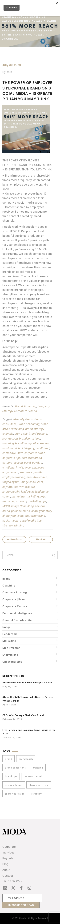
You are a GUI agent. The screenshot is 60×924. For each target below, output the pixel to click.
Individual (8, 852)
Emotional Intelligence (17, 613)
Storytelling (10, 654)
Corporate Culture (14, 606)
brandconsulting (29, 438)
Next (41, 539)
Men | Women (11, 647)
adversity (18, 419)
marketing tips (37, 501)
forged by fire (10, 482)
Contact (7, 875)
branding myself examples (32, 443)
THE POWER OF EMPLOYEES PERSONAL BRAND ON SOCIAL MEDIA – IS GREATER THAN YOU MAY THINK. (27, 91)
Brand (19, 406)
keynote (7, 486)
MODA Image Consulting (18, 506)
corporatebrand (32, 458)
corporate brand (34, 453)
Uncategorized (12, 661)
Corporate (9, 846)
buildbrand (42, 448)
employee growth (31, 472)
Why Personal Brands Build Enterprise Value (27, 682)
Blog (5, 864)
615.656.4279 (13, 881)
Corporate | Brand (25, 411)
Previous (14, 539)
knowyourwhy (11, 491)
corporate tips (11, 458)
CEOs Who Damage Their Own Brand (23, 715)
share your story (41, 511)
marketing (18, 496)
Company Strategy (15, 592)
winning (19, 525)
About (6, 870)
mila (9, 72)
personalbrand (20, 511)
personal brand (33, 776)
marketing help (35, 496)
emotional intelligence (16, 467)
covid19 (37, 462)
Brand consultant (15, 767)
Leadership (9, 634)
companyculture (12, 453)
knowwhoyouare (24, 486)
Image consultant (32, 482)
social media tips (31, 520)
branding (8, 443)
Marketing (9, 641)
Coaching (30, 406)
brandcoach (10, 438)
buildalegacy (26, 448)
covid (27, 462)
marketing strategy (14, 501)
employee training (13, 477)
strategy (7, 525)
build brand (9, 448)
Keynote (8, 858)
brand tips (21, 433)
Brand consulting (29, 424)
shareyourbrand (35, 515)
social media (10, 520)
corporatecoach (12, 462)
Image (6, 627)
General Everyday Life (17, 620)
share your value (13, 515)
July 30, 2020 (11, 65)
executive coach (37, 477)
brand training (38, 433)
